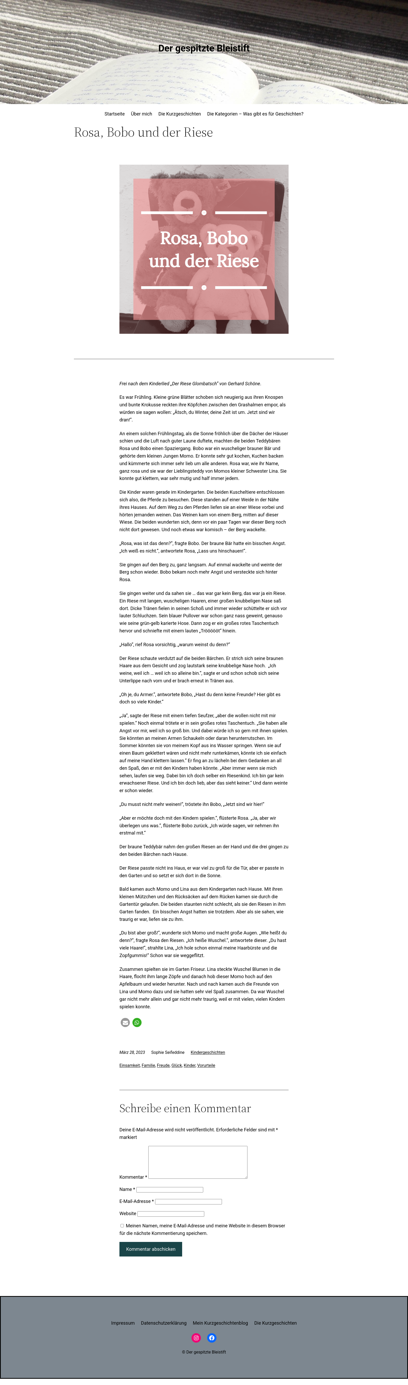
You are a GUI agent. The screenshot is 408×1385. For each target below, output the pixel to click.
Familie (148, 1065)
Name (127, 1195)
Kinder (189, 1065)
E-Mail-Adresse (136, 1207)
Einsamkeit (129, 1065)
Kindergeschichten (208, 1052)
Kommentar (133, 1183)
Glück (176, 1065)
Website (127, 1219)
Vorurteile (206, 1065)
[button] (125, 1022)
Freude (163, 1065)
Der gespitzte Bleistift (204, 48)
